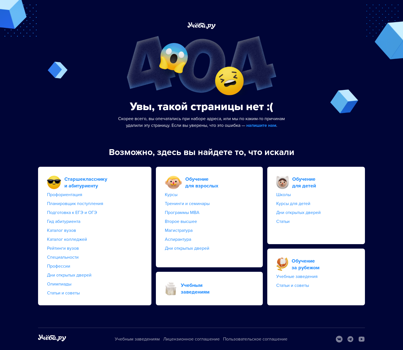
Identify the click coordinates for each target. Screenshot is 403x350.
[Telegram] (350, 339)
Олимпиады (59, 284)
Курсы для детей (293, 203)
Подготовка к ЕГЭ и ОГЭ (72, 212)
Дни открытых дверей (69, 275)
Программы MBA (182, 212)
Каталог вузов (61, 230)
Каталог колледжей (67, 239)
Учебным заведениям (137, 339)
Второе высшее (181, 221)
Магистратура (179, 230)
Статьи (283, 221)
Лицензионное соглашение (191, 339)
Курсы (171, 194)
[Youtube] (361, 339)
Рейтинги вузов (63, 248)
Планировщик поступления (75, 203)
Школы (283, 194)
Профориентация (64, 194)
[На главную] (52, 339)
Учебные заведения (297, 276)
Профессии (58, 266)
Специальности (63, 257)
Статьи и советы (63, 293)
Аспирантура (178, 239)
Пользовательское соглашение (255, 339)
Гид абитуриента (63, 221)
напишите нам (261, 125)
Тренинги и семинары (187, 203)
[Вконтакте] (339, 339)
